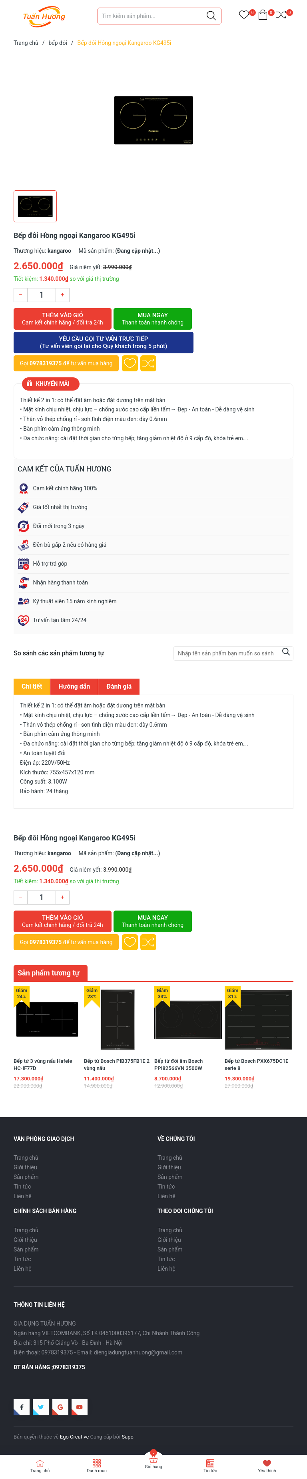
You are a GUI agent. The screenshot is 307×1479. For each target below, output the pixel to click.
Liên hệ (23, 1196)
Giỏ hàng (153, 1466)
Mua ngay (152, 319)
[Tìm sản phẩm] (159, 16)
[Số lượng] (42, 295)
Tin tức (22, 1186)
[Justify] (211, 16)
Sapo (128, 1437)
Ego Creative (74, 1437)
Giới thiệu (25, 1167)
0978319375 (46, 363)
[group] (153, 120)
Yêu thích (267, 1470)
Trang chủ (26, 1158)
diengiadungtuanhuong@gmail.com (138, 1352)
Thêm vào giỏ (62, 319)
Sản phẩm (26, 1177)
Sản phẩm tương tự (49, 973)
